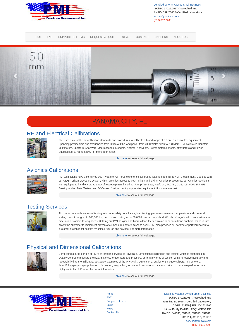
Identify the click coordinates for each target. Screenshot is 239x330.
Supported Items (71, 36)
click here (121, 158)
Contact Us (112, 312)
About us (180, 36)
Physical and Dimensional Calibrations (74, 247)
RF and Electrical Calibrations (63, 133)
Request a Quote (103, 36)
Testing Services (47, 207)
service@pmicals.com (166, 16)
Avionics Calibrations (52, 170)
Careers (161, 36)
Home (38, 36)
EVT (50, 36)
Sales (109, 304)
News (126, 36)
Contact (142, 36)
